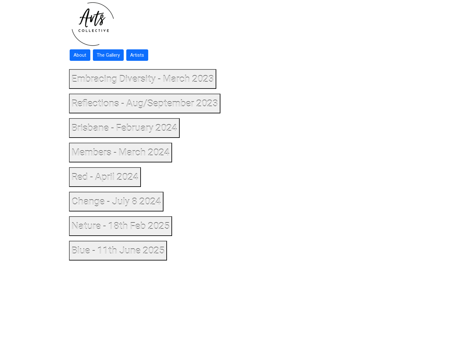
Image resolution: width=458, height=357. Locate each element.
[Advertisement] (229, 310)
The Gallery (108, 55)
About (79, 55)
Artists (137, 55)
